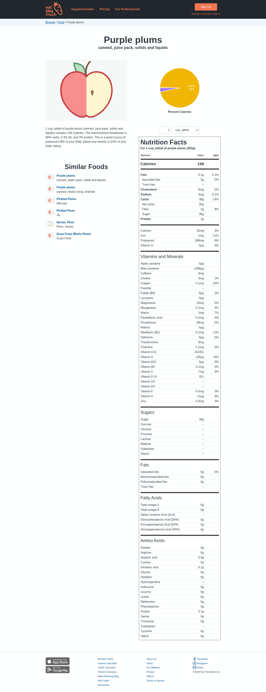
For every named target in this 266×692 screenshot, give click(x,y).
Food (61, 22)
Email (198, 667)
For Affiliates (153, 667)
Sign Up (206, 6)
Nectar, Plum (65, 222)
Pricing (104, 9)
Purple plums (133, 40)
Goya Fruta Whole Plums (74, 233)
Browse (50, 22)
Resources (103, 685)
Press (150, 663)
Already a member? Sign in (205, 13)
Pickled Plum (66, 210)
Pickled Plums (66, 199)
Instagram (200, 663)
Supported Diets (82, 9)
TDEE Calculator (107, 667)
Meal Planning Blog (108, 676)
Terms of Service (156, 680)
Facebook (200, 659)
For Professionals (127, 9)
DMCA (150, 676)
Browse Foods (105, 659)
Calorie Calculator (107, 663)
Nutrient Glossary (107, 672)
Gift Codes (103, 680)
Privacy (151, 672)
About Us (152, 659)
